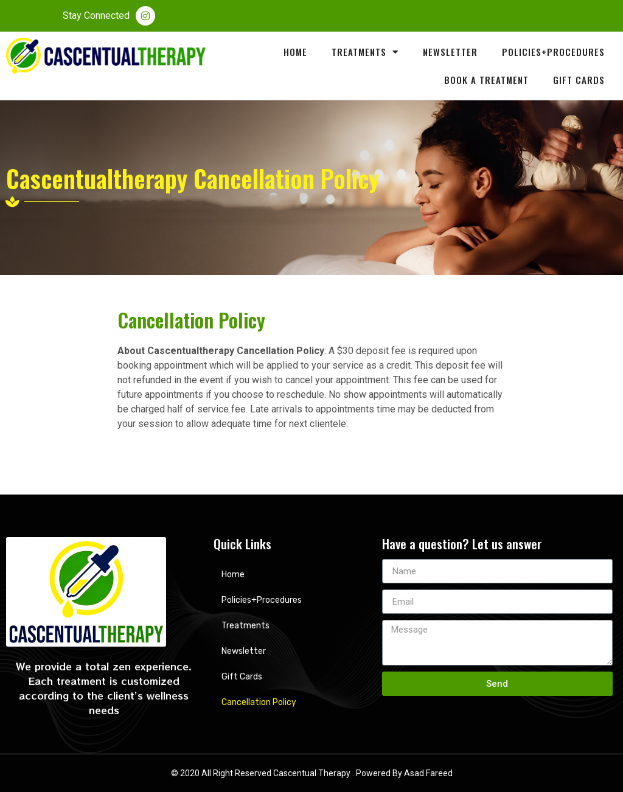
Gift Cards (579, 79)
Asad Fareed (428, 773)
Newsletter (450, 51)
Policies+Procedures (553, 51)
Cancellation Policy (258, 702)
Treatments (365, 52)
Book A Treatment (486, 79)
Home (295, 51)
